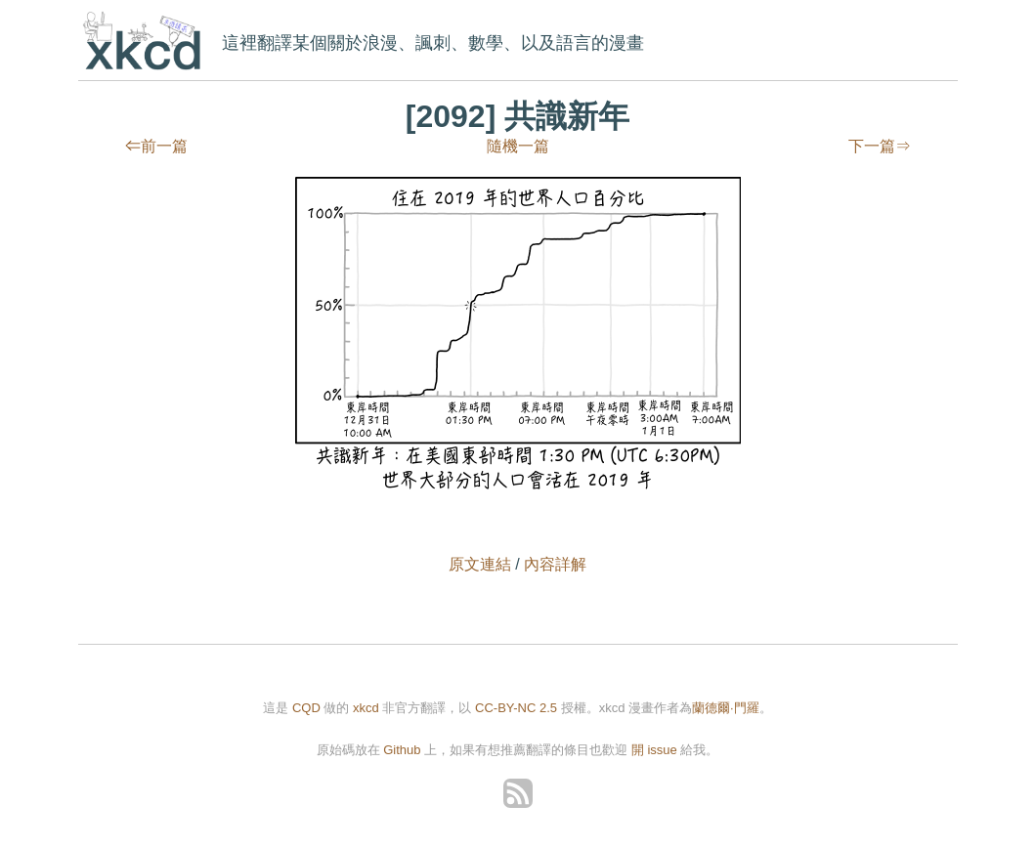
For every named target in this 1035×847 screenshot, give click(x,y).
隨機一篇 (518, 146)
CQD (306, 707)
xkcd (146, 42)
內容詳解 (555, 564)
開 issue (656, 749)
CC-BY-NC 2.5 (516, 707)
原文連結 (480, 564)
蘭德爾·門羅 (725, 707)
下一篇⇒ (879, 146)
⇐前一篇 (156, 146)
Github (401, 749)
